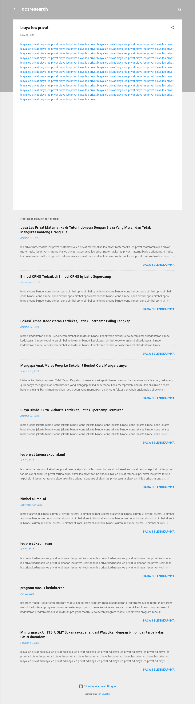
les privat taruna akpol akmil (42, 454)
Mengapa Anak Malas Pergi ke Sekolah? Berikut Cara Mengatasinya (73, 365)
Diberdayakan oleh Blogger (97, 686)
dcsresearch (35, 9)
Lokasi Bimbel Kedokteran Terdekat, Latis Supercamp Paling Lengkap (75, 321)
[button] (172, 28)
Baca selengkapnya (159, 264)
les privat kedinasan (36, 543)
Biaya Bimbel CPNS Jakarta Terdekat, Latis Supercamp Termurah (71, 410)
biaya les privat (29, 44)
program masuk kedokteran (42, 588)
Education (106, 694)
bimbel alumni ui (33, 499)
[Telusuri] (180, 10)
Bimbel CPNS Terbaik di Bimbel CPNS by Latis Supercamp (65, 276)
